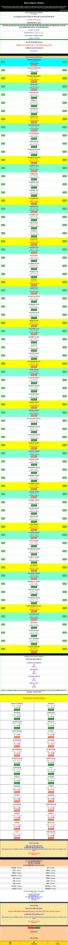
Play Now (34, 65)
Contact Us (37, 927)
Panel (64, 62)
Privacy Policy (31, 927)
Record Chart (19, 705)
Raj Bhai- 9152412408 (34, 30)
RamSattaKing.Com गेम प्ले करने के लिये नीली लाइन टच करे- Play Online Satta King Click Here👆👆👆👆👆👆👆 (34, 898)
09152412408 (34, 938)
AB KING (34, 932)
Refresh (34, 73)
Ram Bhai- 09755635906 (34, 863)
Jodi (3, 62)
